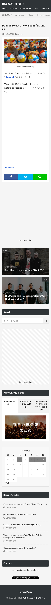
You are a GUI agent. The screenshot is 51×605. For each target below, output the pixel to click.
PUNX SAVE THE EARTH (13, 4)
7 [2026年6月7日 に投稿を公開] (43, 460)
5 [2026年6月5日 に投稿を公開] (31, 460)
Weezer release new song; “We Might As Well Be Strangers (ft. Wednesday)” (22, 536)
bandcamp (9, 167)
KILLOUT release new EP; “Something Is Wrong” (22, 525)
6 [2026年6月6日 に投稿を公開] (37, 460)
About (4, 8)
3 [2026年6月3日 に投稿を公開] (19, 460)
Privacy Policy (25, 592)
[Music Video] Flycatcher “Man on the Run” (20, 514)
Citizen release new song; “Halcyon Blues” (19, 548)
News (36, 8)
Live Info (13, 8)
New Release (25, 8)
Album (30, 15)
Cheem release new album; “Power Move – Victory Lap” (25, 504)
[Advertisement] (25, 212)
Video (44, 8)
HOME (7, 15)
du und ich (10, 77)
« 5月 (7, 483)
